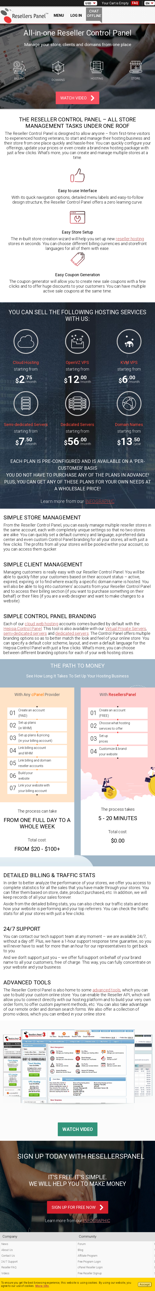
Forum (82, 1244)
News (4, 1244)
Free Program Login (89, 1261)
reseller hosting (130, 238)
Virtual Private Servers (125, 628)
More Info (42, 1286)
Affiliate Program (87, 1255)
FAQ (135, 3)
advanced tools (107, 990)
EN (147, 3)
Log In (76, 15)
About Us (7, 1250)
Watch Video (73, 98)
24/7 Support (9, 1261)
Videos (5, 1273)
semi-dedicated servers (25, 633)
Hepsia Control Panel (22, 628)
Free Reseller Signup (90, 1273)
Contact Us (8, 1255)
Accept (145, 1284)
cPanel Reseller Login (90, 1267)
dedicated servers (72, 633)
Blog (80, 1250)
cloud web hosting (41, 623)
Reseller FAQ (9, 1267)
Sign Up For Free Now (74, 1207)
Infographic (99, 501)
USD (88, 3)
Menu (59, 15)
